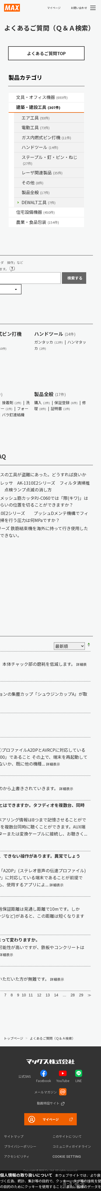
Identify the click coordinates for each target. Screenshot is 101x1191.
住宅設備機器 (35, 212)
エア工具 (36, 117)
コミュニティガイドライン (72, 1146)
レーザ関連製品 (42, 172)
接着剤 (11, 402)
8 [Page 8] (12, 995)
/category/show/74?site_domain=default (17, 147)
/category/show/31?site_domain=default (17, 157)
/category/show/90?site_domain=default (17, 192)
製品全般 (36, 192)
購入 (42, 402)
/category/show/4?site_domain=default (12, 97)
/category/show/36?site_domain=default (12, 212)
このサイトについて (67, 1136)
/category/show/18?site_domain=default (12, 107)
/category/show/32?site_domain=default (17, 172)
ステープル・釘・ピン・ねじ (49, 160)
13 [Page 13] (48, 995)
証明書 (60, 408)
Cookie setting (67, 1157)
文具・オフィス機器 (42, 97)
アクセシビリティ (16, 1156)
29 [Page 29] (81, 995)
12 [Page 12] (39, 995)
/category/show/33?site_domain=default (17, 137)
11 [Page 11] (31, 995)
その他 (32, 182)
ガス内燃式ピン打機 (46, 137)
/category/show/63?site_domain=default (17, 127)
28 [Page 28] (73, 995)
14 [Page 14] (56, 995)
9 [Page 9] (18, 995)
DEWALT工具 (38, 202)
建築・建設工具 (38, 107)
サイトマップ (13, 1136)
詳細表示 (53, 764)
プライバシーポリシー (20, 1146)
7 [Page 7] (5, 995)
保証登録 (66, 402)
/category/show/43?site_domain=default (12, 222)
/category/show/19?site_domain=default (17, 182)
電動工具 (36, 127)
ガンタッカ (48, 342)
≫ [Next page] (89, 995)
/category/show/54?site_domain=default (17, 117)
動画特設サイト (48, 1103)
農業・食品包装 (37, 222)
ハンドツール (40, 147)
